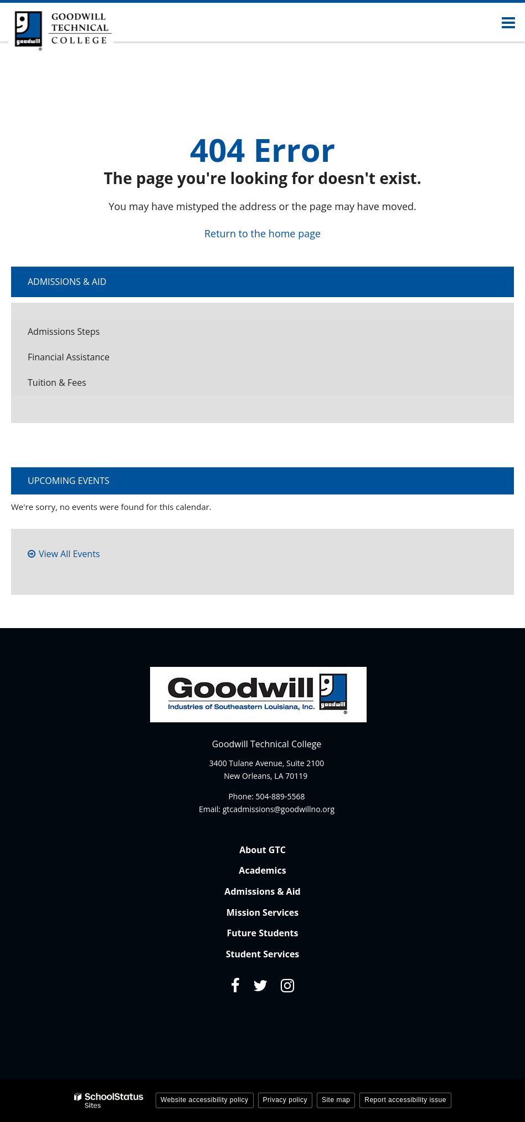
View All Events (69, 554)
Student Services (263, 954)
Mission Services (262, 912)
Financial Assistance (69, 357)
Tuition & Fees (74, 385)
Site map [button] (336, 1100)
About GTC (262, 850)
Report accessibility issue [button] (405, 1100)
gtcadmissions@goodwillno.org (278, 809)
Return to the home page (262, 233)
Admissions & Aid (67, 282)
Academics (262, 870)
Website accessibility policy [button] (205, 1100)
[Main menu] (508, 22)
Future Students (262, 933)
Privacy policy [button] (285, 1100)
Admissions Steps (64, 331)
